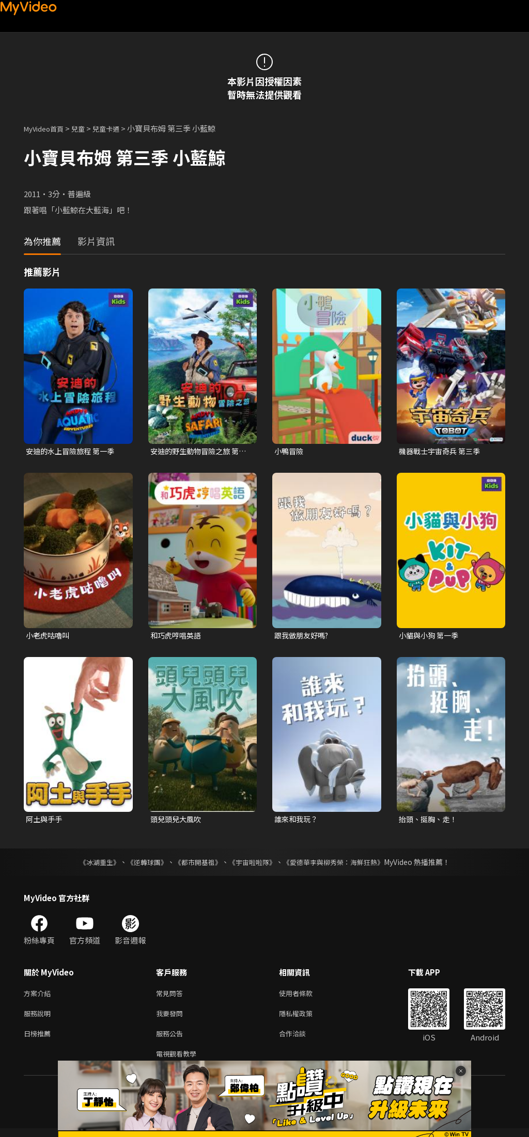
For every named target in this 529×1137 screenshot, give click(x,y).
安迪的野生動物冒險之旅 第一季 (197, 451)
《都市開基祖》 (195, 864)
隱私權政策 (304, 1018)
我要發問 (171, 1018)
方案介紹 (39, 996)
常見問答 (171, 996)
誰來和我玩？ (297, 821)
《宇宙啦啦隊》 (253, 864)
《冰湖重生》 (90, 864)
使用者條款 (304, 996)
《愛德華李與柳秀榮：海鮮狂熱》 (340, 864)
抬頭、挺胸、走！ (430, 821)
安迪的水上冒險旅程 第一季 (73, 451)
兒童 (86, 128)
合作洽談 (300, 1039)
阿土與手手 (45, 821)
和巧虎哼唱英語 (177, 636)
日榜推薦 (39, 1039)
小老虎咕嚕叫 (49, 636)
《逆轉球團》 (141, 864)
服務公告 (171, 1039)
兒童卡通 (117, 128)
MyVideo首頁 (47, 128)
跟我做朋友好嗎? (303, 636)
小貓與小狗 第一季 (430, 636)
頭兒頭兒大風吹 (177, 821)
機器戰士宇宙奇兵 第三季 (442, 451)
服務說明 (39, 1018)
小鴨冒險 (289, 451)
